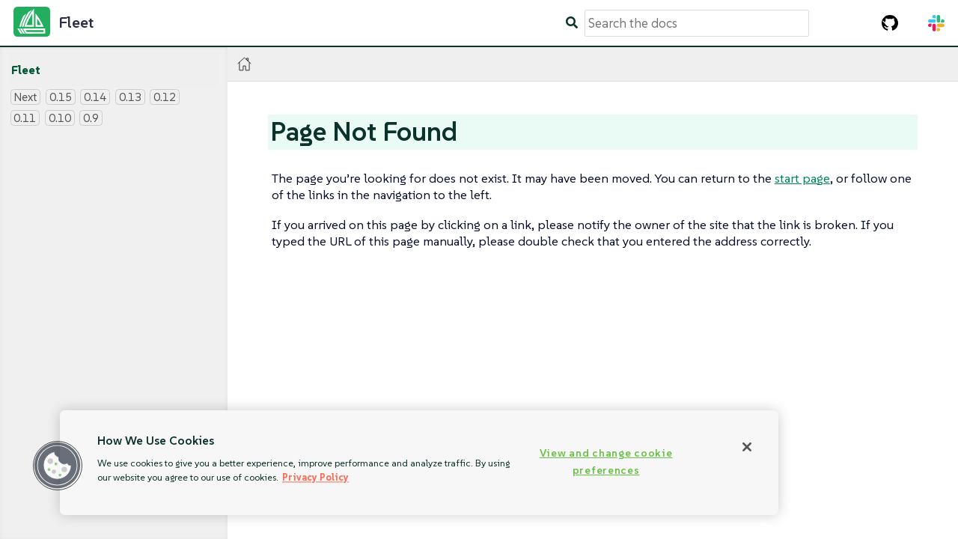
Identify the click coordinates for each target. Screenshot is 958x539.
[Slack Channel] (936, 23)
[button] (58, 466)
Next (25, 97)
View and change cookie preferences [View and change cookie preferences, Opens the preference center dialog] (606, 461)
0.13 (130, 97)
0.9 (91, 118)
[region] (419, 462)
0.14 (95, 97)
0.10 (60, 118)
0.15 (60, 97)
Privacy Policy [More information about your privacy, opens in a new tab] (315, 477)
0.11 (24, 118)
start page (802, 178)
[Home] (244, 64)
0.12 (164, 97)
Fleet (25, 70)
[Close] (746, 446)
